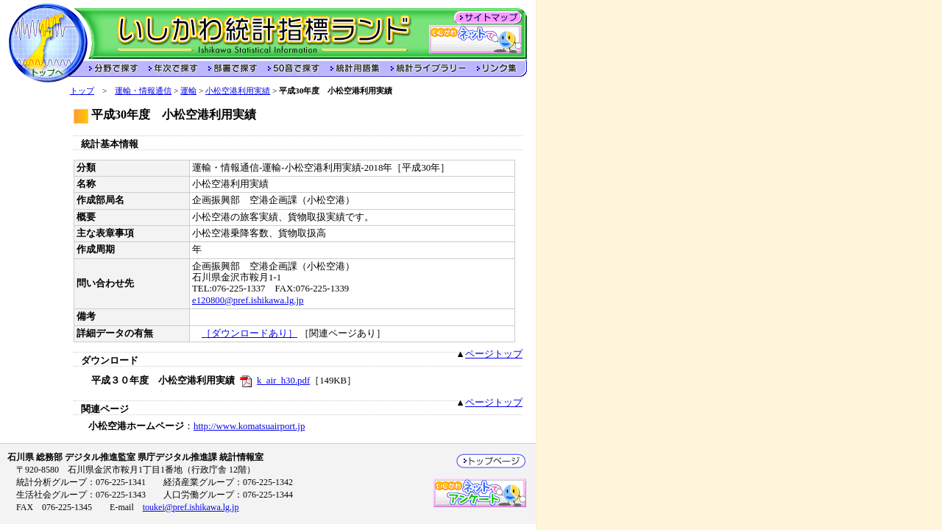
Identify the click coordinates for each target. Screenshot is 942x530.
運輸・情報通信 (143, 90)
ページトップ (494, 354)
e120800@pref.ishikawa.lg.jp (247, 300)
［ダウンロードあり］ (249, 333)
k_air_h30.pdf (283, 380)
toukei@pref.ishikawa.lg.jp (191, 507)
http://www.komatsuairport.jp (249, 426)
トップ (82, 90)
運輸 (188, 90)
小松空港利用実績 (237, 90)
